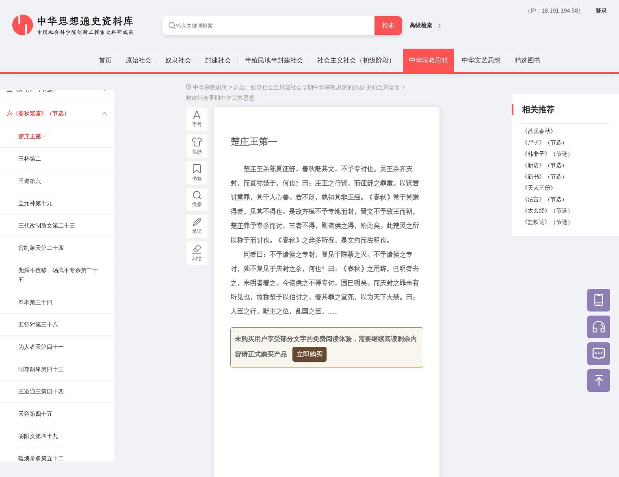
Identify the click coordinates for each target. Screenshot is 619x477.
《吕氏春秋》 (539, 131)
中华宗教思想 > (212, 87)
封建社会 (218, 60)
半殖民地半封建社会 (274, 60)
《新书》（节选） (544, 176)
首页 (105, 60)
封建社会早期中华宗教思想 (220, 98)
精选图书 (528, 60)
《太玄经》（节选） (547, 210)
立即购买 (309, 354)
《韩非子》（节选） (547, 153)
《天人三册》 (539, 188)
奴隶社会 (178, 60)
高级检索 (425, 25)
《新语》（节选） (544, 165)
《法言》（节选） (544, 199)
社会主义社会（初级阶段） (356, 60)
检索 (388, 25)
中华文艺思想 (481, 60)
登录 (601, 10)
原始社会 (139, 60)
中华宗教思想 (428, 60)
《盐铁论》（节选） (547, 222)
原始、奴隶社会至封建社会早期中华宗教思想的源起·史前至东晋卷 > (319, 87)
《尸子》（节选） (544, 142)
